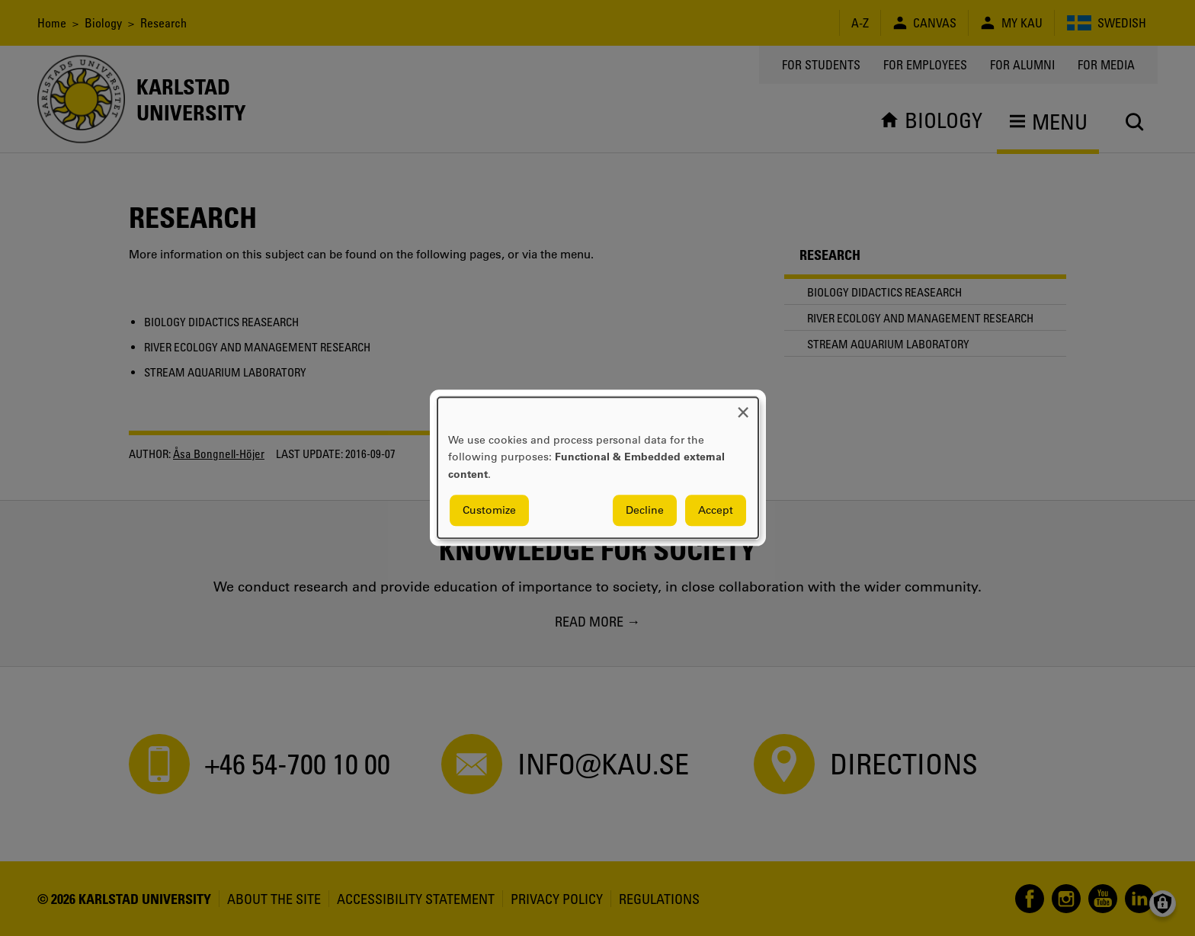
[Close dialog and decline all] (743, 406)
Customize (489, 511)
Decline (645, 511)
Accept (715, 511)
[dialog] (597, 467)
